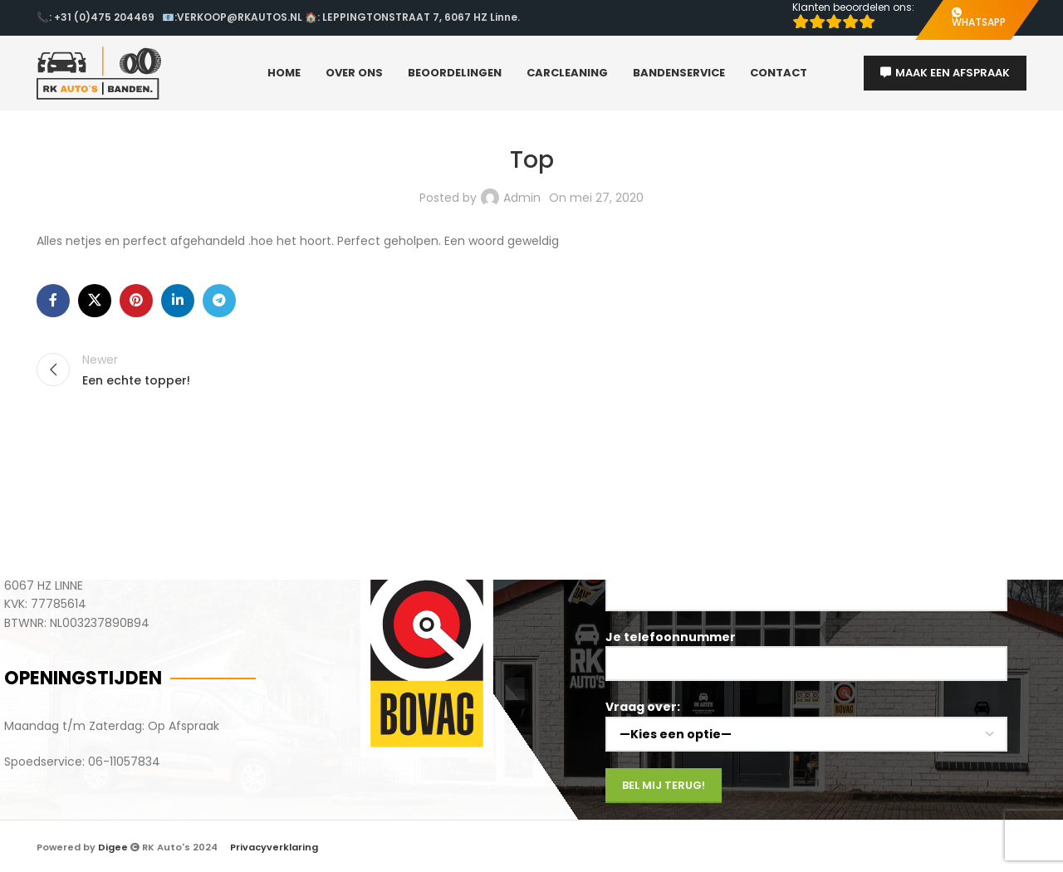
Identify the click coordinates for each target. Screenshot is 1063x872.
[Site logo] (99, 72)
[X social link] (94, 300)
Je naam (806, 579)
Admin (522, 197)
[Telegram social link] (219, 300)
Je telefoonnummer (806, 650)
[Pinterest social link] (136, 300)
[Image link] (426, 656)
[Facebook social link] (53, 300)
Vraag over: (806, 719)
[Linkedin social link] (177, 300)
